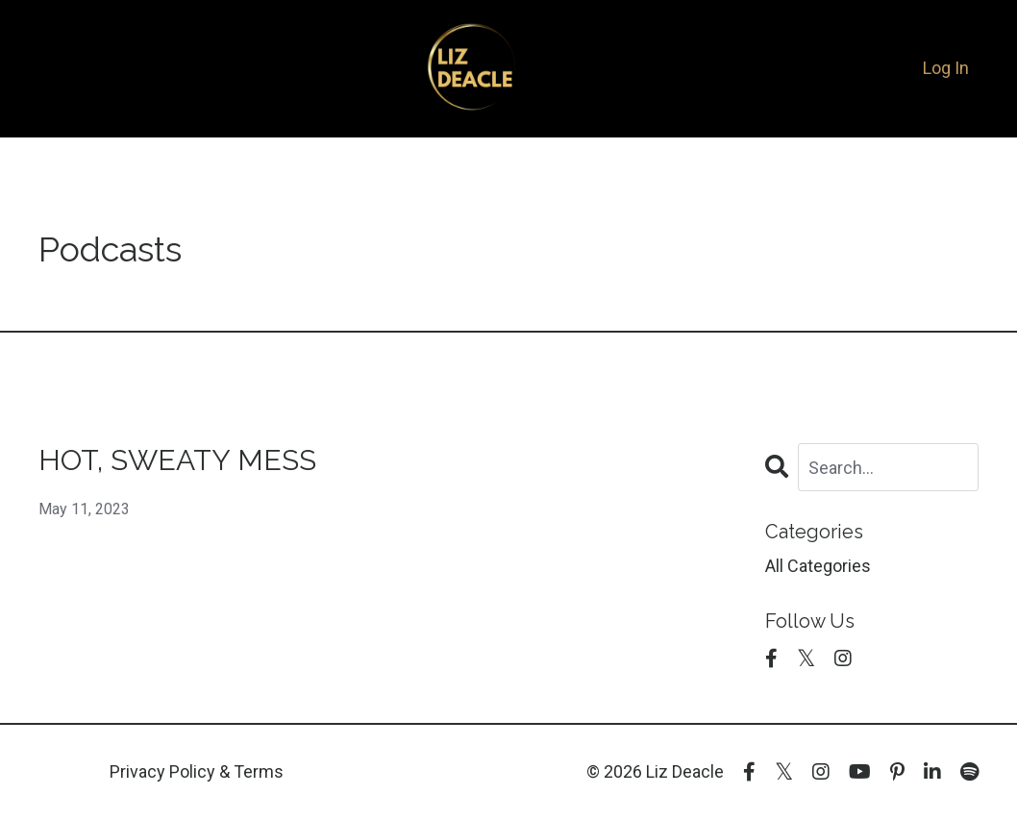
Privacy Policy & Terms (197, 771)
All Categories (818, 566)
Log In (946, 68)
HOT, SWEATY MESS (177, 460)
